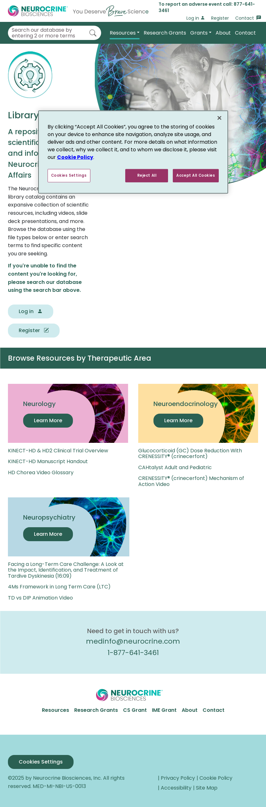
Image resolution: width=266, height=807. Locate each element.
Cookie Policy (75, 157)
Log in (195, 18)
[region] (133, 152)
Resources (123, 32)
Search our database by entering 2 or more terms (43, 32)
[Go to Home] (78, 11)
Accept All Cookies (195, 175)
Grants (199, 32)
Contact (248, 18)
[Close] (219, 118)
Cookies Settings (41, 761)
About (223, 32)
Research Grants (165, 32)
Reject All (146, 175)
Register (220, 18)
